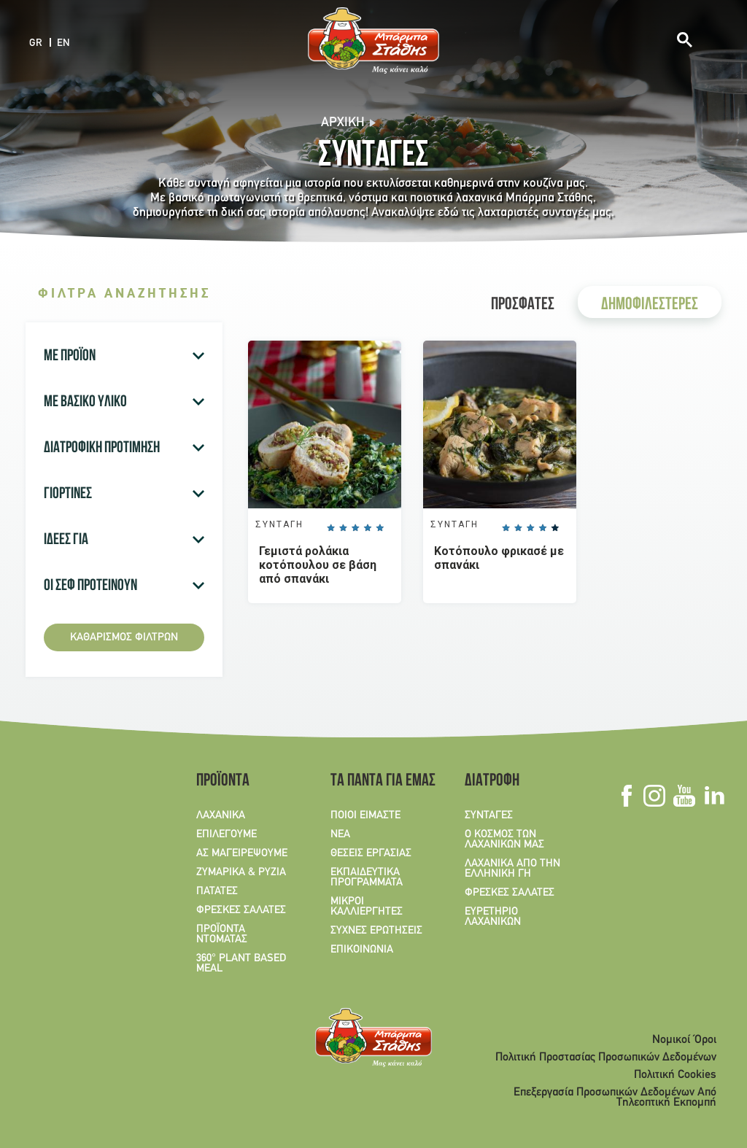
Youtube (684, 796)
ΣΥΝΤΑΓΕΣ (489, 815)
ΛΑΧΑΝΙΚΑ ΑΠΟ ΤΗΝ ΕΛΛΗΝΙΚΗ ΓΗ (512, 868)
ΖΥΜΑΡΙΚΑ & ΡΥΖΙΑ (241, 872)
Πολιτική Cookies (675, 1075)
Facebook (626, 796)
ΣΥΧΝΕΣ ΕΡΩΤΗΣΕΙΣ (376, 931)
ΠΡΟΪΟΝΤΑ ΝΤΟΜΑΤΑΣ (221, 934)
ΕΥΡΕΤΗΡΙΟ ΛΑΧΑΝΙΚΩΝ (493, 917)
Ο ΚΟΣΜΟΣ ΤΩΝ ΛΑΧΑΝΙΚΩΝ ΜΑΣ (504, 839)
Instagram (654, 796)
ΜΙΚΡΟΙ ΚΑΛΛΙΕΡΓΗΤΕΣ (366, 906)
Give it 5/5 (380, 528)
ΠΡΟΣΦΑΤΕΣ (522, 305)
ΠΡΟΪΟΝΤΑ (222, 782)
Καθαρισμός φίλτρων (124, 637)
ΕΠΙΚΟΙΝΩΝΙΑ (361, 950)
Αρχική (343, 123)
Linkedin (714, 796)
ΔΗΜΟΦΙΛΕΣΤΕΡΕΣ (649, 305)
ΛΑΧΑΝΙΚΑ (220, 815)
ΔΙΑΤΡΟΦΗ (492, 782)
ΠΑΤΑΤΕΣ (217, 891)
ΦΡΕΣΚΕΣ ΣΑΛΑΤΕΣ (241, 910)
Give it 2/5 (343, 528)
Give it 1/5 (330, 528)
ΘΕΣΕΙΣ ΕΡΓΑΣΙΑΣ (370, 853)
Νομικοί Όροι (684, 1040)
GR (35, 43)
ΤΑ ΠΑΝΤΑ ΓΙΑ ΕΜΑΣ (377, 782)
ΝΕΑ (340, 834)
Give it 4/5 (367, 528)
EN (63, 43)
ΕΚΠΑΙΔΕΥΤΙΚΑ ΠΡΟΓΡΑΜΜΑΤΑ (366, 877)
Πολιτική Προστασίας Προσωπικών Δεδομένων (605, 1057)
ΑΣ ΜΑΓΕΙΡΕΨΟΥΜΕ (241, 853)
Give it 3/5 (355, 528)
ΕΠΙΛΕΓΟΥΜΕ (226, 834)
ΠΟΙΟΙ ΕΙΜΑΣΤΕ (365, 815)
